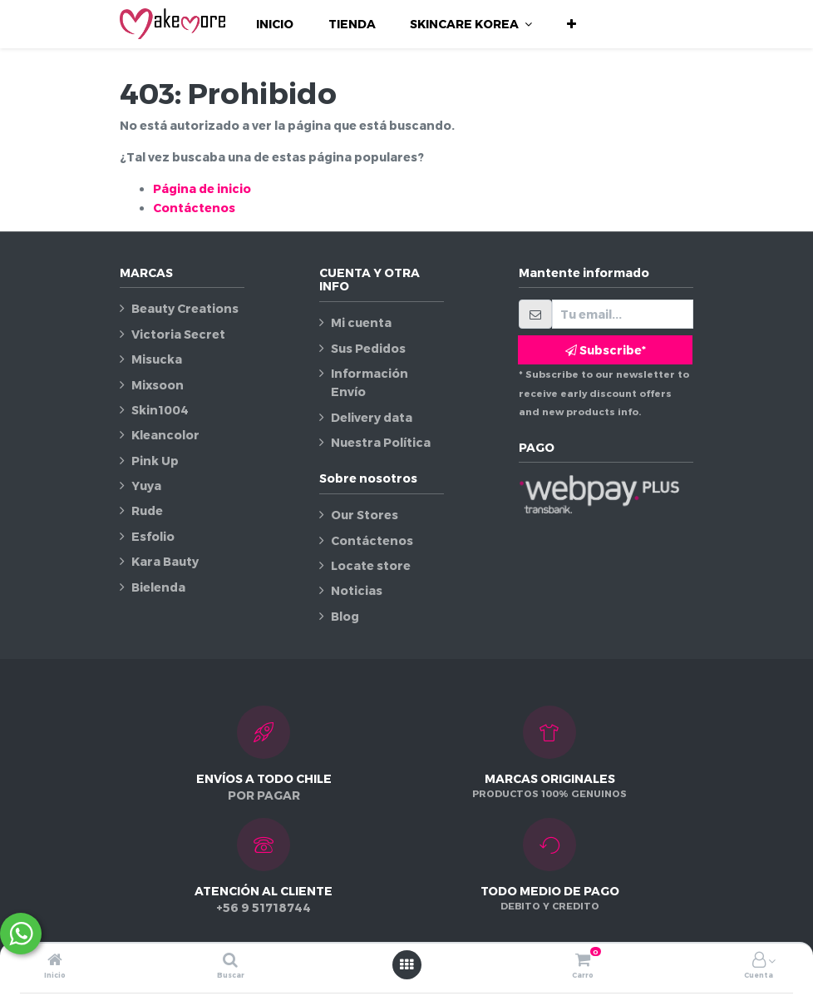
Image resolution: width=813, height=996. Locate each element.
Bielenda (158, 587)
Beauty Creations (185, 308)
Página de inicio (202, 188)
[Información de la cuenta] (759, 961)
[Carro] (582, 961)
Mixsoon (157, 385)
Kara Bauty (165, 561)
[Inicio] (54, 961)
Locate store (371, 565)
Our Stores (364, 515)
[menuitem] (274, 24)
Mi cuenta (361, 322)
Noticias (356, 590)
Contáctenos (194, 208)
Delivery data (371, 417)
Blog (345, 616)
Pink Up (155, 460)
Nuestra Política (381, 442)
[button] (571, 24)
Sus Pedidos (368, 348)
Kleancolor (165, 435)
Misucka (156, 359)
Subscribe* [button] (605, 350)
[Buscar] (230, 961)
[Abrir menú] (406, 964)
